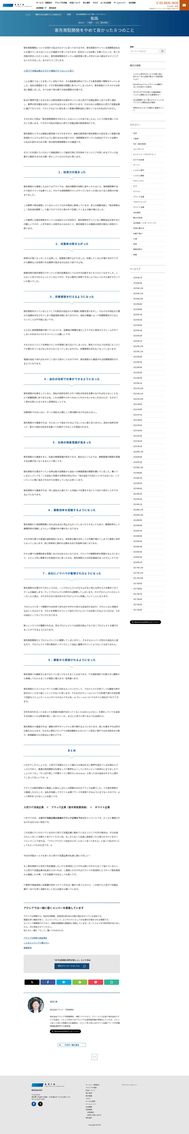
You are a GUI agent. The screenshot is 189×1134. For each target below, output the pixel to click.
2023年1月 (137, 341)
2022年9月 (137, 356)
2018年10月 (138, 515)
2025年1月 (137, 277)
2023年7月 (137, 314)
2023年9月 (137, 304)
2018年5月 (137, 541)
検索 (132, 47)
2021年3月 (137, 435)
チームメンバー (120, 2)
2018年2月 (137, 557)
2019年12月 (138, 467)
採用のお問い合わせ (94, 1115)
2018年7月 (137, 530)
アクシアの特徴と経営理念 (35, 938)
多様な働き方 (138, 228)
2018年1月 (137, 562)
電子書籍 (89, 1096)
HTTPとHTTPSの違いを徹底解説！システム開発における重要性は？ (147, 93)
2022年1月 (137, 383)
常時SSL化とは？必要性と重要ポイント (148, 109)
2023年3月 (137, 330)
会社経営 (137, 212)
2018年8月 (137, 525)
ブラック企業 (138, 196)
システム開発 (138, 175)
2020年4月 (137, 457)
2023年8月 (137, 309)
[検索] (162, 51)
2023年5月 (137, 319)
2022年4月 (137, 367)
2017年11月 (138, 573)
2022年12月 (138, 346)
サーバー (137, 165)
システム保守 (138, 170)
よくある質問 (105, 2)
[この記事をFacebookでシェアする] (47, 982)
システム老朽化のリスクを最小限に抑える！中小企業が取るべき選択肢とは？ (148, 76)
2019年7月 (137, 478)
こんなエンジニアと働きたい (36, 942)
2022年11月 (138, 351)
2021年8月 (137, 409)
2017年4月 (137, 609)
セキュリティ (138, 180)
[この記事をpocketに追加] (95, 982)
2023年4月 (137, 325)
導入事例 (86, 2)
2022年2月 (137, 378)
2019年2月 (137, 499)
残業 (135, 254)
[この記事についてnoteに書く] (111, 982)
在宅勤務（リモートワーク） (145, 223)
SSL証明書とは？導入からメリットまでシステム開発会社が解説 (148, 101)
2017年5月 (137, 604)
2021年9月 (137, 404)
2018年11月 (138, 509)
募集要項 (28, 947)
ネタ (135, 186)
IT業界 (90, 22)
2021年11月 (138, 393)
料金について (75, 2)
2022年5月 (137, 362)
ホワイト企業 (138, 207)
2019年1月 (137, 504)
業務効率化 (137, 249)
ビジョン (137, 191)
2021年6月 (137, 420)
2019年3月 (137, 493)
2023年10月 (138, 298)
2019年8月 (137, 472)
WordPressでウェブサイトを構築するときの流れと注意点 (148, 85)
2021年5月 (137, 425)
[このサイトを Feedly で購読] (79, 982)
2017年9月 (137, 583)
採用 (135, 244)
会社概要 (132, 2)
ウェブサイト (138, 149)
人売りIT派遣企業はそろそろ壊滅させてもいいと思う (49, 70)
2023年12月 (138, 288)
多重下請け (137, 233)
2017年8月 (137, 588)
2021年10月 (138, 399)
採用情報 (39, 8)
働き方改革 (137, 217)
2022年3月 (137, 372)
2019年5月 (137, 483)
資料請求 (52, 8)
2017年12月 (138, 567)
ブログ (95, 2)
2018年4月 (137, 546)
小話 (135, 238)
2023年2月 (137, 335)
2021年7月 (137, 414)
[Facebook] (34, 1104)
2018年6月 (137, 536)
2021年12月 (138, 388)
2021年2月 (137, 441)
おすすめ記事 (138, 159)
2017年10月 (138, 578)
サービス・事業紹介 (44, 2)
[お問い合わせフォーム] (184, 5)
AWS (135, 133)
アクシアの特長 (61, 2)
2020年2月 (137, 462)
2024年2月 (137, 283)
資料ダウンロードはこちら (72, 966)
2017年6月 (137, 599)
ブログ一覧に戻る (71, 1045)
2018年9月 (137, 520)
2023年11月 (138, 293)
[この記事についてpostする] (32, 982)
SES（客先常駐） (102, 22)
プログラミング (139, 201)
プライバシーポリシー (129, 1085)
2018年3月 (137, 551)
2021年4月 (137, 430)
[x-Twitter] (40, 1104)
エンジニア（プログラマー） (145, 154)
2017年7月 (137, 594)
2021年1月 (137, 446)
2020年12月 (138, 451)
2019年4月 (137, 488)
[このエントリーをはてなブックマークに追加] (63, 982)
